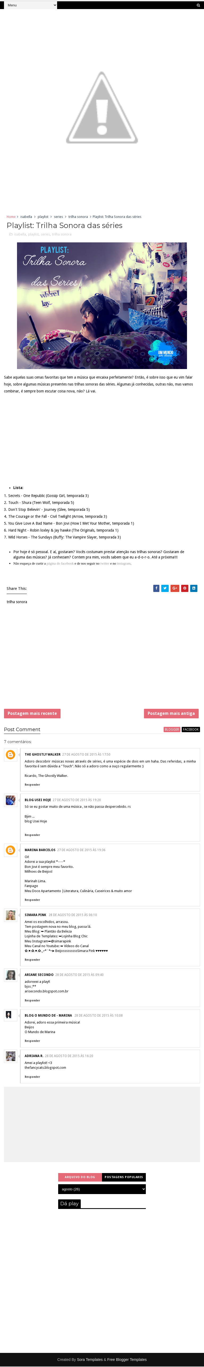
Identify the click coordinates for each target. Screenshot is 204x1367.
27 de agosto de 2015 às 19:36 (81, 850)
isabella (26, 217)
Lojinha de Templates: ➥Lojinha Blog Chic (56, 937)
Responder (32, 785)
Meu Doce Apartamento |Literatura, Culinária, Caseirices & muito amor (78, 891)
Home (11, 217)
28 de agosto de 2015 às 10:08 (98, 1016)
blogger (172, 730)
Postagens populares (124, 1177)
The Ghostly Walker (43, 755)
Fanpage (31, 886)
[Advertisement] (102, 660)
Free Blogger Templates (127, 1360)
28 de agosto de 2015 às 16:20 (69, 1056)
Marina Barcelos (40, 850)
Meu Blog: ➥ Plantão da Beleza (48, 932)
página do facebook (60, 563)
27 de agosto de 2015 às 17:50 (86, 755)
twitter (104, 563)
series (58, 217)
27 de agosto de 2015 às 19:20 (77, 800)
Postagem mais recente (32, 713)
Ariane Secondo (39, 975)
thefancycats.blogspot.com (45, 1068)
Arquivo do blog (80, 1177)
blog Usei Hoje (38, 800)
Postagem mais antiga (171, 713)
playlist (43, 217)
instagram (123, 563)
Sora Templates (90, 1360)
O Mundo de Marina (40, 1032)
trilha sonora (78, 217)
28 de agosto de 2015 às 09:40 (79, 975)
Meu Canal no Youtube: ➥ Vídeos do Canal (57, 946)
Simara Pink (36, 915)
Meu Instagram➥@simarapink (48, 942)
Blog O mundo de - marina (49, 1016)
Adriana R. (34, 1056)
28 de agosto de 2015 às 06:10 (73, 915)
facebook (191, 730)
